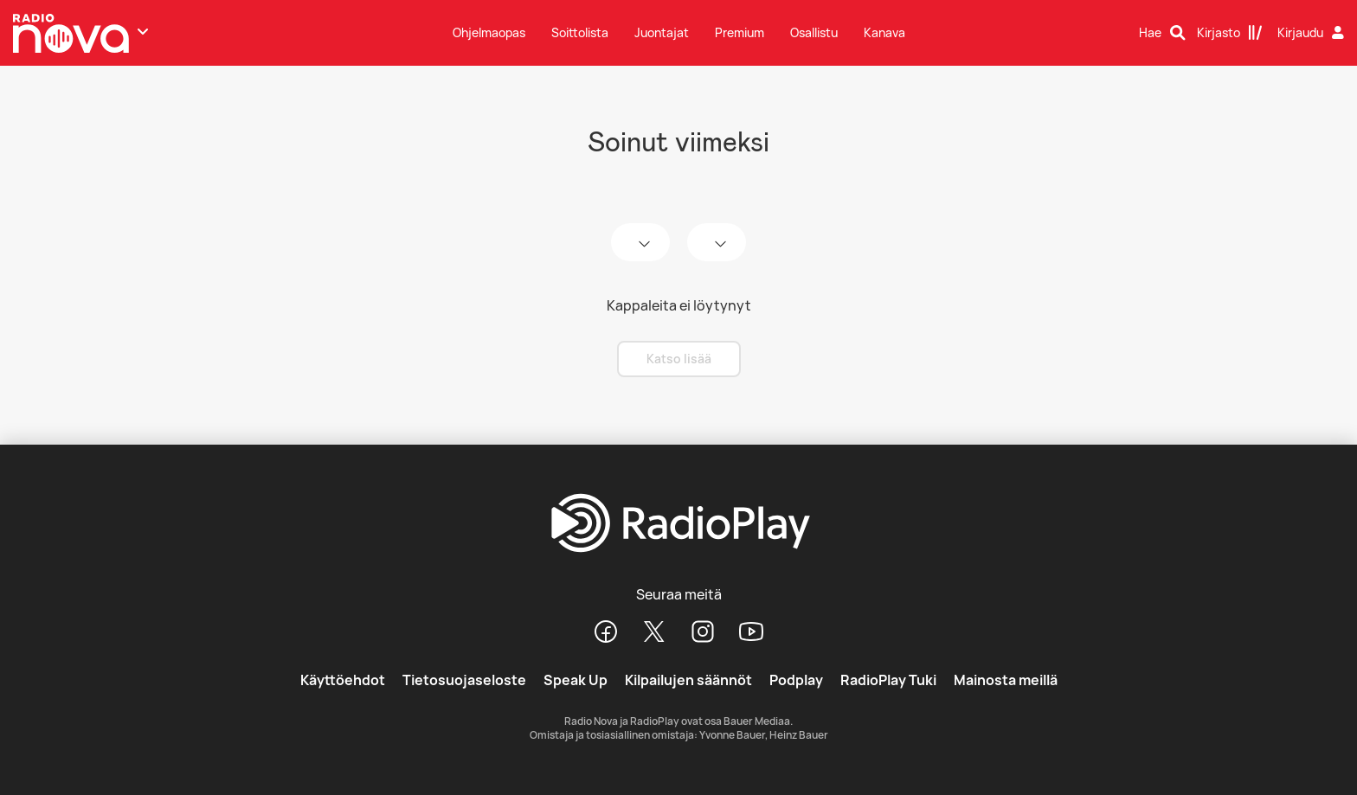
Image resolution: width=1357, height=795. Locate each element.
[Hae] (1162, 33)
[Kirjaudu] (1313, 33)
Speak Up (575, 679)
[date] (640, 242)
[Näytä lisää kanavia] (142, 31)
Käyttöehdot (342, 679)
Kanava (884, 32)
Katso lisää (678, 358)
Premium (739, 32)
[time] (716, 242)
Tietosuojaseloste (464, 679)
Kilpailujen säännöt (688, 679)
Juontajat (661, 32)
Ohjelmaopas (489, 32)
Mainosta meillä (1006, 679)
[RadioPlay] (678, 524)
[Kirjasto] (1230, 33)
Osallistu (814, 32)
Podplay (796, 679)
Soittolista (579, 32)
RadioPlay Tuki (888, 679)
